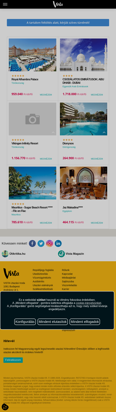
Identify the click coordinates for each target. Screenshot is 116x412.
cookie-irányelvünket (88, 302)
